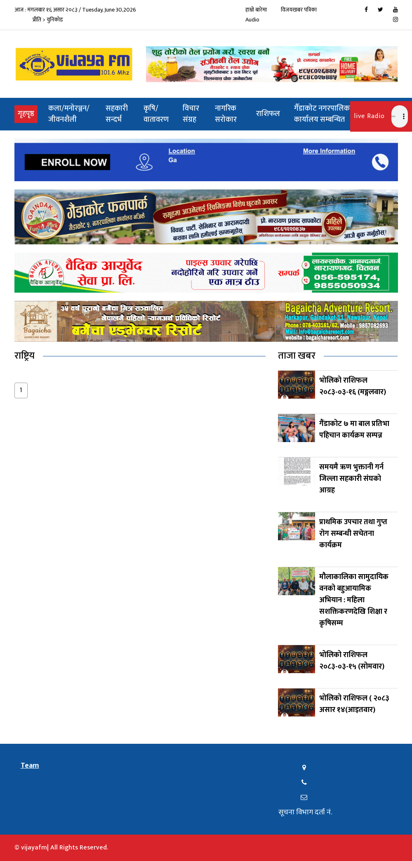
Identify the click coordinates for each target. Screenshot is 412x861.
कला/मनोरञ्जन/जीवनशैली (68, 114)
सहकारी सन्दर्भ (117, 114)
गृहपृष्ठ (28, 113)
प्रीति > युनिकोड (48, 19)
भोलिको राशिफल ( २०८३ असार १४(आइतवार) (354, 704)
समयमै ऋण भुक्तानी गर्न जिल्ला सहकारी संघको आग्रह (351, 478)
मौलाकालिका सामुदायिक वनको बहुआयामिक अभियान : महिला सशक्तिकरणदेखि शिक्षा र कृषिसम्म (353, 600)
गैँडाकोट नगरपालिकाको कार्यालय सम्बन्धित (327, 114)
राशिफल (268, 114)
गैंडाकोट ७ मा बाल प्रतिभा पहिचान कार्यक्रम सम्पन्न (354, 429)
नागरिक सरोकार (226, 114)
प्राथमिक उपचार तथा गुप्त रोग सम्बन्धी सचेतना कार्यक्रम (353, 533)
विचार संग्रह (191, 114)
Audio (252, 19)
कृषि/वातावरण (156, 114)
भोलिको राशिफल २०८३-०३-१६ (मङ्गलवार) (352, 386)
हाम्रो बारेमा (256, 9)
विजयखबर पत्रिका (299, 9)
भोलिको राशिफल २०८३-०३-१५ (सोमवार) (351, 660)
